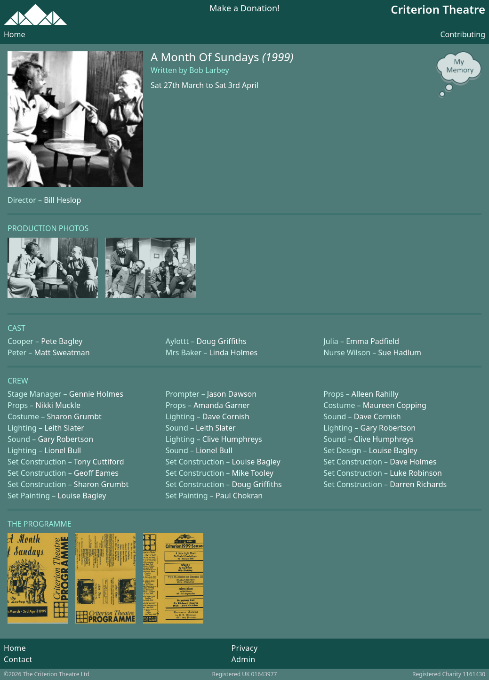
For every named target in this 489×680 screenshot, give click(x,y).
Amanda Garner (221, 405)
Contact (18, 659)
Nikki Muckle (57, 405)
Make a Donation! (244, 9)
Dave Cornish (225, 416)
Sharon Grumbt (74, 416)
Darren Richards (418, 484)
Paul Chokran (239, 495)
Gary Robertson (388, 428)
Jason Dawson (232, 394)
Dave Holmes (413, 461)
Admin (243, 659)
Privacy (244, 648)
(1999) (278, 56)
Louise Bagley (393, 450)
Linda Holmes (233, 352)
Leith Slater (64, 428)
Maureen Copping (394, 405)
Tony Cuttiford (99, 461)
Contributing (462, 34)
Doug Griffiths (222, 341)
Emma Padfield (372, 341)
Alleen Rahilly (375, 394)
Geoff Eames (96, 473)
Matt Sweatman (61, 352)
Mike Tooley (253, 473)
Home (14, 34)
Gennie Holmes (96, 394)
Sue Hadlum (400, 352)
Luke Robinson (416, 473)
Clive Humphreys (232, 439)
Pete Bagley (61, 341)
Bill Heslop (62, 200)
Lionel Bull (62, 450)
